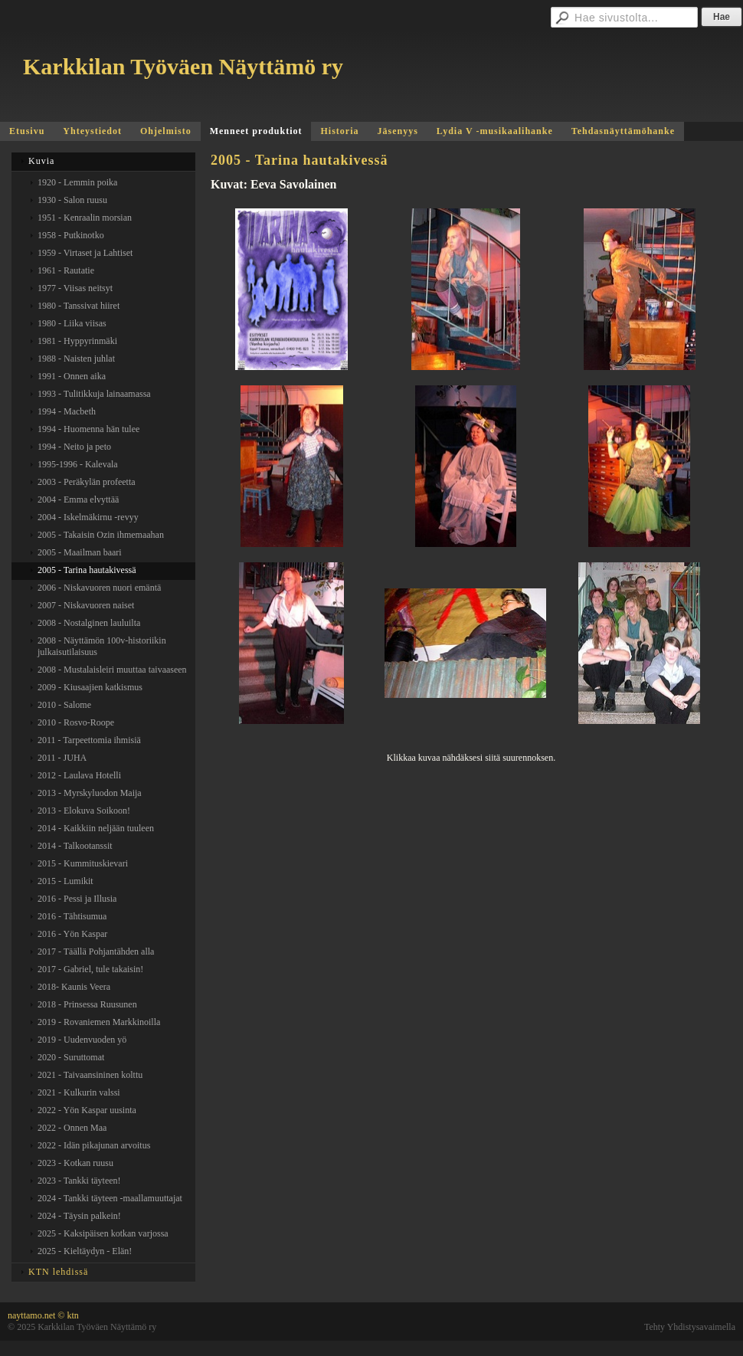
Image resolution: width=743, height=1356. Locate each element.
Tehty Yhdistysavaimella (689, 1327)
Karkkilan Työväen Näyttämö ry (183, 66)
